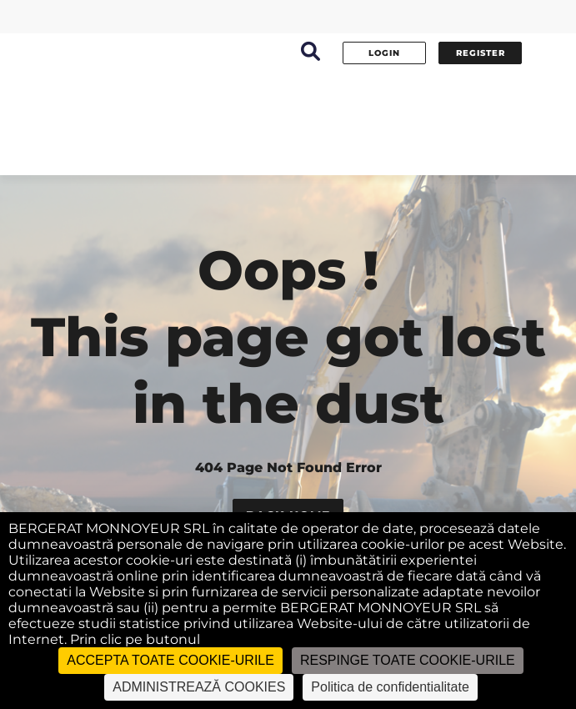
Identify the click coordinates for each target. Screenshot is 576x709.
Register (480, 53)
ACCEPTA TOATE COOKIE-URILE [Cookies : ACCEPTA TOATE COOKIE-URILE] (170, 660)
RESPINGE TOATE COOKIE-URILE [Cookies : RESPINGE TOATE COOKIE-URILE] (407, 660)
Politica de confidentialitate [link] (389, 687)
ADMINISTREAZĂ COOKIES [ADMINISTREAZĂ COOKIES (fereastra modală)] (199, 687)
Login (384, 53)
